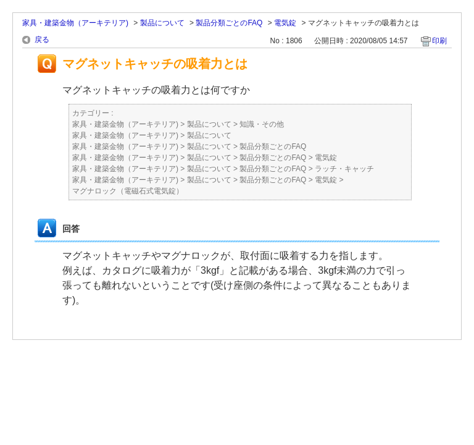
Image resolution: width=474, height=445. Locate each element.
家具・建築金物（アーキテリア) (75, 23)
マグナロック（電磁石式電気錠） (127, 191)
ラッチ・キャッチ (344, 168)
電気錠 (285, 23)
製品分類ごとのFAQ (229, 23)
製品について (162, 23)
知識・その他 (261, 124)
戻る (42, 39)
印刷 (439, 40)
